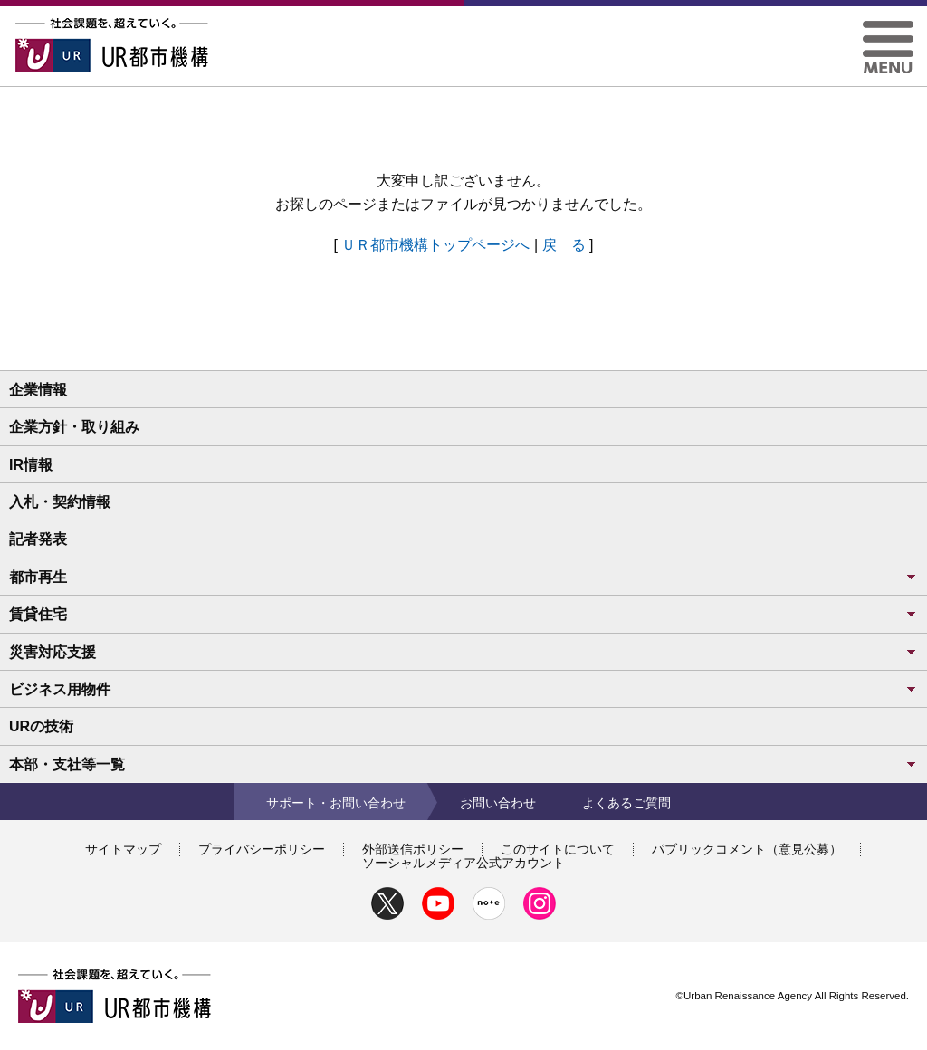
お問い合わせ (498, 803)
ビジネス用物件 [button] (463, 689)
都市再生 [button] (463, 577)
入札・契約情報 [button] (59, 502)
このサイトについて (558, 849)
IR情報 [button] (31, 464)
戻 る (564, 245)
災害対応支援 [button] (463, 652)
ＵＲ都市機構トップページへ (435, 245)
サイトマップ (123, 849)
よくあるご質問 (626, 803)
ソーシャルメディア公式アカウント (463, 862)
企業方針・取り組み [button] (74, 426)
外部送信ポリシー (413, 849)
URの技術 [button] (41, 726)
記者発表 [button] (38, 539)
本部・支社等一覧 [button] (463, 764)
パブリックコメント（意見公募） (747, 849)
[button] (888, 27)
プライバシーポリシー (261, 849)
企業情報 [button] (38, 389)
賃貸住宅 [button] (463, 614)
